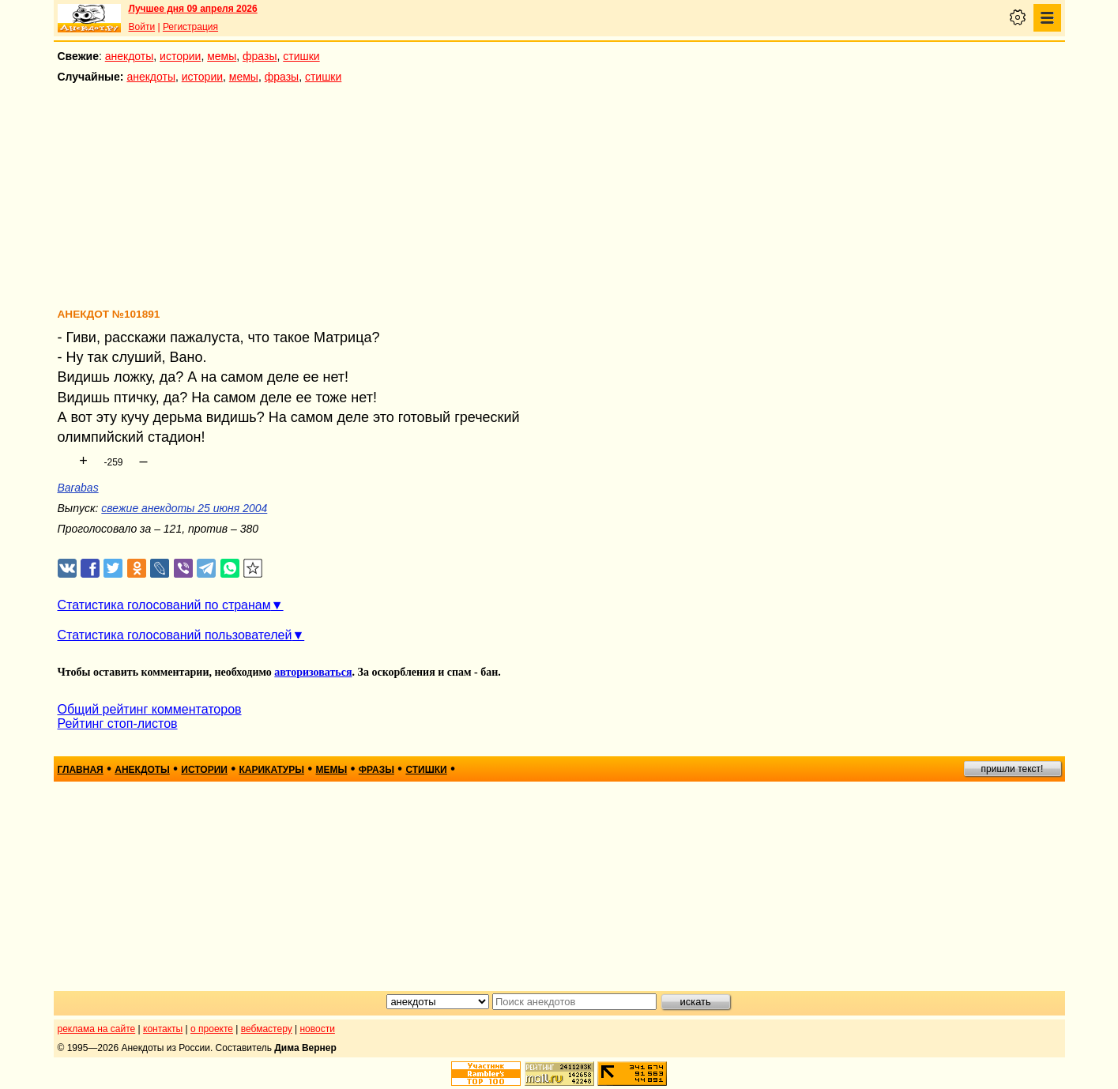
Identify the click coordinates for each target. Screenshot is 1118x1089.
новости (316, 1028)
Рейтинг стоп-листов (118, 723)
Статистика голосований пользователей (175, 635)
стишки (301, 56)
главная (81, 769)
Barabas (78, 487)
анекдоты (129, 56)
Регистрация (190, 26)
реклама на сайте (97, 1028)
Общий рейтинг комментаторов (150, 709)
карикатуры (271, 769)
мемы (221, 56)
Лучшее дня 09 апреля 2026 (193, 8)
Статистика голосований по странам (164, 605)
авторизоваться (313, 672)
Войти (142, 26)
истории (180, 56)
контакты (163, 1028)
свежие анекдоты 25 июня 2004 (184, 508)
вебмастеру (266, 1028)
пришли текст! (1012, 768)
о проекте (211, 1028)
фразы (260, 56)
